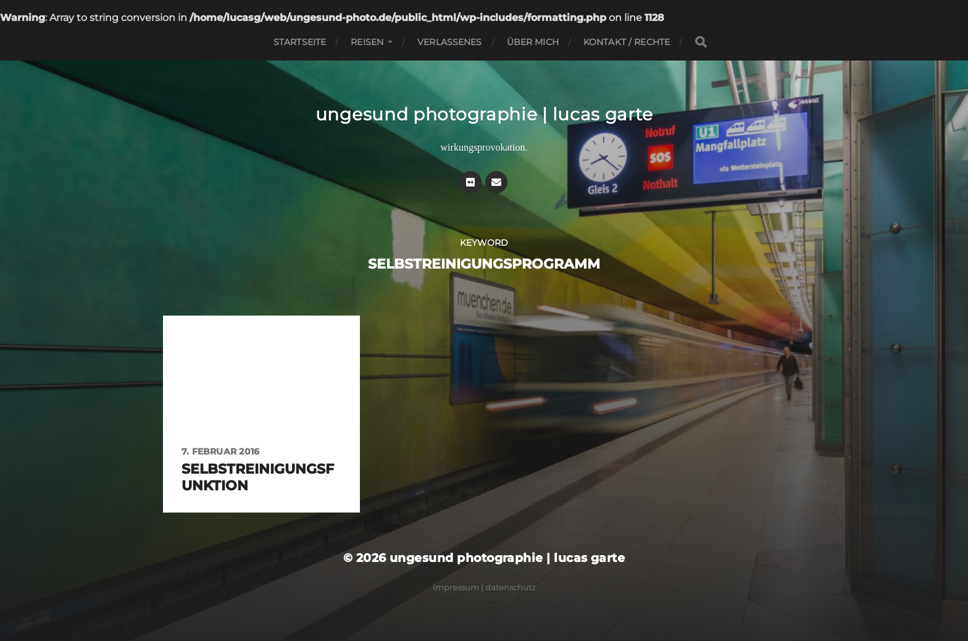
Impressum (456, 587)
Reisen (367, 42)
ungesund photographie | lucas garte (484, 114)
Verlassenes (449, 42)
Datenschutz (510, 587)
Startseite (299, 42)
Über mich (533, 42)
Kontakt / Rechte (626, 42)
